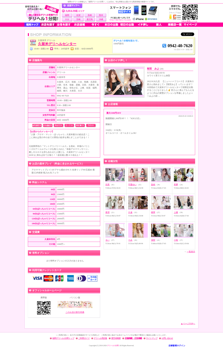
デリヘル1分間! (113, 345)
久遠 (130, 212)
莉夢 (176, 184)
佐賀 (78, 15)
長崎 (90, 15)
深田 (153, 240)
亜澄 (107, 212)
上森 (176, 212)
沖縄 (101, 19)
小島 (176, 240)
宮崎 (78, 19)
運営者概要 (116, 338)
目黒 (107, 184)
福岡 (67, 15)
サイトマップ (151, 338)
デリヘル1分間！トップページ (72, 5)
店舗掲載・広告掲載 (133, 338)
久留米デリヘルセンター (57, 44)
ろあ (130, 240)
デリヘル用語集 (100, 338)
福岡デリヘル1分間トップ (63, 338)
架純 (153, 184)
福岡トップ (32, 25)
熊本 (101, 15)
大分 (67, 19)
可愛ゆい (132, 184)
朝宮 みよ (155, 68)
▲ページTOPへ (188, 323)
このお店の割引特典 (75, 312)
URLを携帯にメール (189, 21)
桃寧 (153, 212)
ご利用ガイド (84, 338)
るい (107, 240)
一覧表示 (191, 251)
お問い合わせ (167, 338)
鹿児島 (90, 19)
